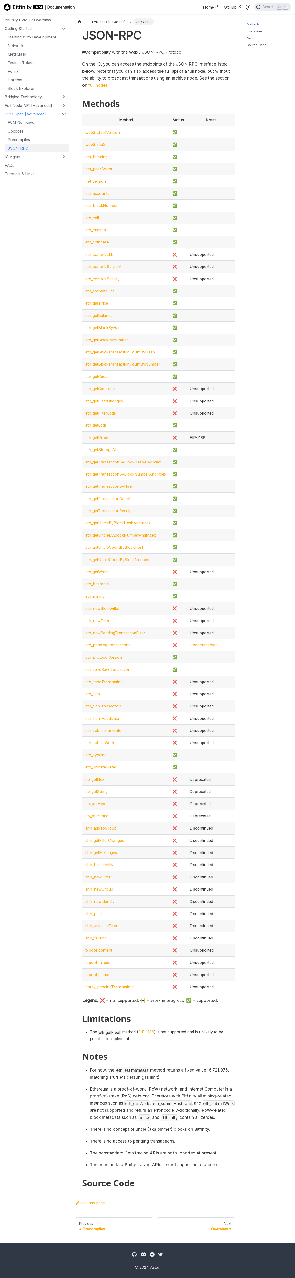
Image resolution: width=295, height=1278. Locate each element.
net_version (95, 181)
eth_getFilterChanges (104, 401)
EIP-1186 (146, 1032)
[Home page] (79, 21)
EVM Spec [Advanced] (25, 114)
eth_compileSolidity (102, 279)
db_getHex (94, 779)
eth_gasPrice (96, 303)
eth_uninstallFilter (101, 767)
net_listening (96, 156)
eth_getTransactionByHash (109, 486)
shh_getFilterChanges (104, 840)
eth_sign (92, 693)
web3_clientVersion (102, 132)
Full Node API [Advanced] (28, 105)
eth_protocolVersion (103, 657)
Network (15, 45)
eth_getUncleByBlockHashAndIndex (118, 522)
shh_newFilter (98, 877)
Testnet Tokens (21, 62)
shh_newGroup (99, 889)
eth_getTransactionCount (107, 498)
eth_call (92, 217)
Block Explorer (21, 88)
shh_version (96, 938)
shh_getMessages (101, 852)
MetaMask (17, 54)
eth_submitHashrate (103, 730)
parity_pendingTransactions (110, 986)
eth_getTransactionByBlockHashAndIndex (123, 462)
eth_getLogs (96, 425)
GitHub (232, 7)
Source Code (256, 45)
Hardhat (15, 79)
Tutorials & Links (19, 174)
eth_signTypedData (102, 718)
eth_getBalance (99, 315)
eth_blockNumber (101, 205)
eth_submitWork (99, 742)
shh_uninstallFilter (101, 925)
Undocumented (204, 645)
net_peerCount (98, 169)
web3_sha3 (95, 144)
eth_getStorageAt (100, 449)
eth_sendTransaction (104, 681)
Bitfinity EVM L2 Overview (28, 20)
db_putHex (95, 803)
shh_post (93, 913)
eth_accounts (97, 193)
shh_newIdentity (100, 901)
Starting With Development (32, 37)
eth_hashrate (97, 584)
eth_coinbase (97, 242)
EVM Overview (21, 122)
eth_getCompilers (100, 388)
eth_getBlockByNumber (106, 340)
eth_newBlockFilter (102, 608)
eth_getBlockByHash (104, 327)
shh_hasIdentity (99, 864)
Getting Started (18, 28)
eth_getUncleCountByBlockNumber (117, 559)
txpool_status (97, 974)
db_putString (96, 816)
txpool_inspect (98, 962)
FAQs (9, 165)
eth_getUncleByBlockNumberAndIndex (120, 535)
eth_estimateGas (99, 291)
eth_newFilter (97, 620)
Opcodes (16, 131)
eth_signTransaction (103, 706)
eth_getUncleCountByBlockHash (114, 547)
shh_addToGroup (100, 828)
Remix (13, 71)
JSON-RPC (18, 148)
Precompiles (19, 139)
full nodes (98, 85)
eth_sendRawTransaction (107, 669)
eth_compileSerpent (103, 266)
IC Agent (12, 156)
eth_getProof (97, 437)
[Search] (272, 7)
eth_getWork (96, 571)
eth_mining (95, 596)
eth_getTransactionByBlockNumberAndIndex (125, 474)
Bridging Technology (23, 97)
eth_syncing (95, 755)
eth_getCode (96, 376)
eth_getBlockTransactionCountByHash (120, 352)
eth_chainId (95, 230)
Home (210, 7)
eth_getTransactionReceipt (109, 510)
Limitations (254, 31)
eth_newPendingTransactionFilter (115, 632)
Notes (251, 38)
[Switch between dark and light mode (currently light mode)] (247, 7)
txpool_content (98, 950)
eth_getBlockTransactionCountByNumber (122, 364)
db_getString (96, 791)
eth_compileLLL (99, 254)
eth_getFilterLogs (100, 413)
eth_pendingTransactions (107, 645)
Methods (253, 24)
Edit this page (90, 1203)
